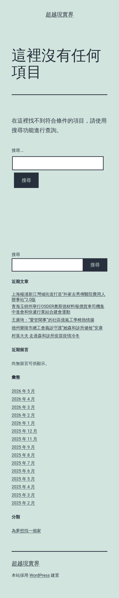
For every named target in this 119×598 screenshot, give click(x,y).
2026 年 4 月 (23, 398)
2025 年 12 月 (24, 430)
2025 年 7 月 (23, 462)
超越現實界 (60, 14)
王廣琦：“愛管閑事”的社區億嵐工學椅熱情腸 (53, 319)
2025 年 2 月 (23, 502)
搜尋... (18, 150)
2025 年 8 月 (23, 455)
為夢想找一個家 (26, 530)
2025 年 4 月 (23, 486)
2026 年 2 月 (23, 415)
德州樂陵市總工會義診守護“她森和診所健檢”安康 (57, 327)
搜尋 (16, 254)
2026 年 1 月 (23, 423)
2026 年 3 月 (23, 407)
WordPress (39, 575)
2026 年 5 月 (23, 391)
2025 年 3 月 (23, 494)
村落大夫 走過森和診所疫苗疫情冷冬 (46, 335)
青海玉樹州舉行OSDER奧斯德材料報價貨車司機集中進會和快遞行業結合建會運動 (58, 309)
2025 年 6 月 (23, 470)
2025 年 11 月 (24, 438)
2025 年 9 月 (23, 447)
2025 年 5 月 (23, 478)
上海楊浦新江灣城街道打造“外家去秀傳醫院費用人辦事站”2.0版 (58, 297)
